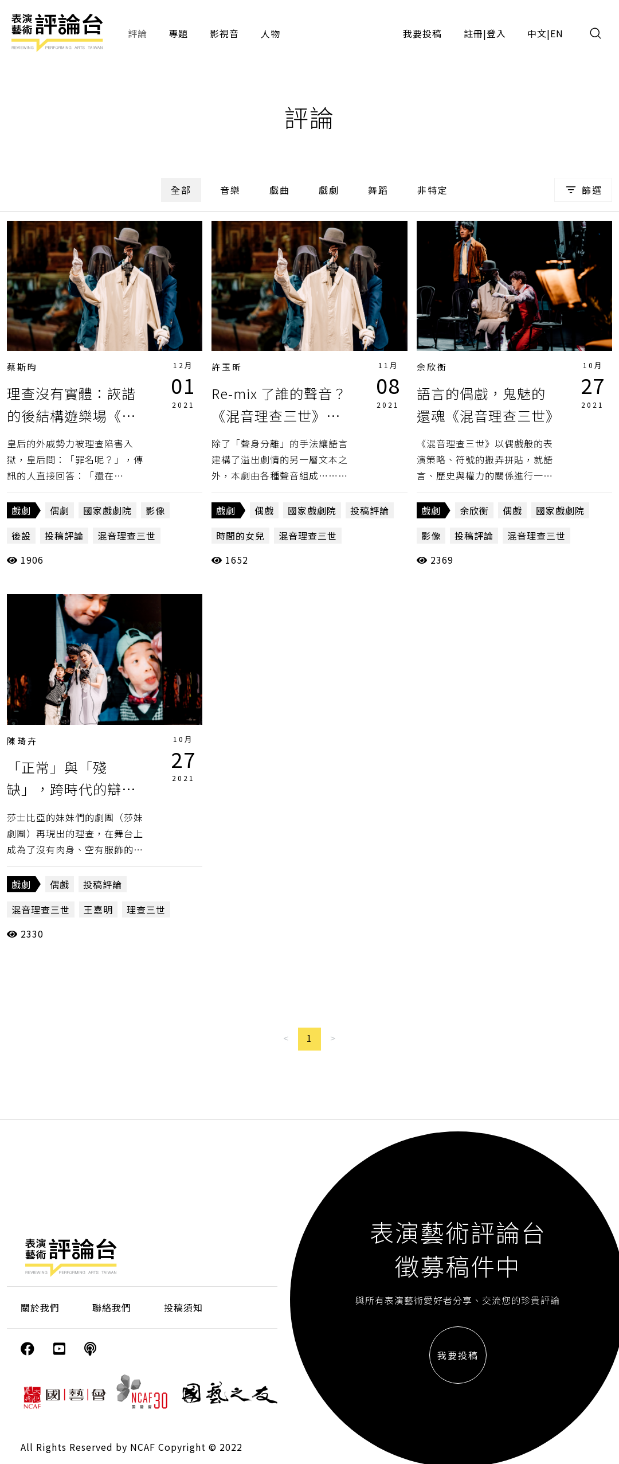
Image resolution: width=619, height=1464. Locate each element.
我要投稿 (422, 33)
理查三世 (146, 909)
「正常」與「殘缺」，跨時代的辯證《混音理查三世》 (71, 789)
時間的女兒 (240, 535)
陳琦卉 (22, 741)
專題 (178, 33)
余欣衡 (432, 367)
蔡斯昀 (22, 367)
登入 (496, 33)
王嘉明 (98, 909)
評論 (137, 33)
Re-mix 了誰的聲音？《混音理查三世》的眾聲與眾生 (279, 415)
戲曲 (279, 190)
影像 (155, 510)
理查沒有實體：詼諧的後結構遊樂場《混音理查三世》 (71, 415)
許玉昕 (226, 367)
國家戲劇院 (107, 510)
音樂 (230, 190)
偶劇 (59, 510)
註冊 (473, 33)
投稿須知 (183, 1307)
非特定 (432, 190)
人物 (270, 33)
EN (556, 33)
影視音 (224, 33)
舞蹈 (378, 190)
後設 (21, 535)
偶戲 (264, 510)
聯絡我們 (111, 1307)
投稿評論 (64, 535)
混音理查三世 (126, 535)
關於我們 (40, 1307)
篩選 (583, 190)
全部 (181, 190)
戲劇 (329, 190)
